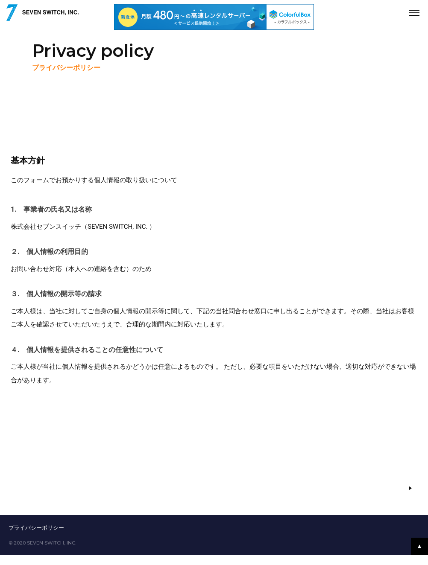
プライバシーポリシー (36, 527)
